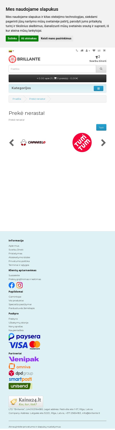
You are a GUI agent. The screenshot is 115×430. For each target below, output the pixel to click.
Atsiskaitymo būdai (19, 257)
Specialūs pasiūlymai (20, 304)
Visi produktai (16, 300)
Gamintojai (15, 296)
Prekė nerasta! (37, 98)
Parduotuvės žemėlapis (22, 308)
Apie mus (14, 245)
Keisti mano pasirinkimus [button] (56, 38)
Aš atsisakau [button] (29, 38)
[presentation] (11, 143)
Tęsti (101, 127)
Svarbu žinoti (16, 249)
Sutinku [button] (12, 38)
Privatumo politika (19, 261)
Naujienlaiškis (16, 330)
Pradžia (17, 98)
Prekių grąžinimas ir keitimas (25, 279)
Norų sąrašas (16, 326)
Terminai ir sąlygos (19, 264)
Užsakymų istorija (18, 322)
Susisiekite (14, 275)
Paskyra (13, 318)
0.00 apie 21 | (57, 78)
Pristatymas (15, 253)
